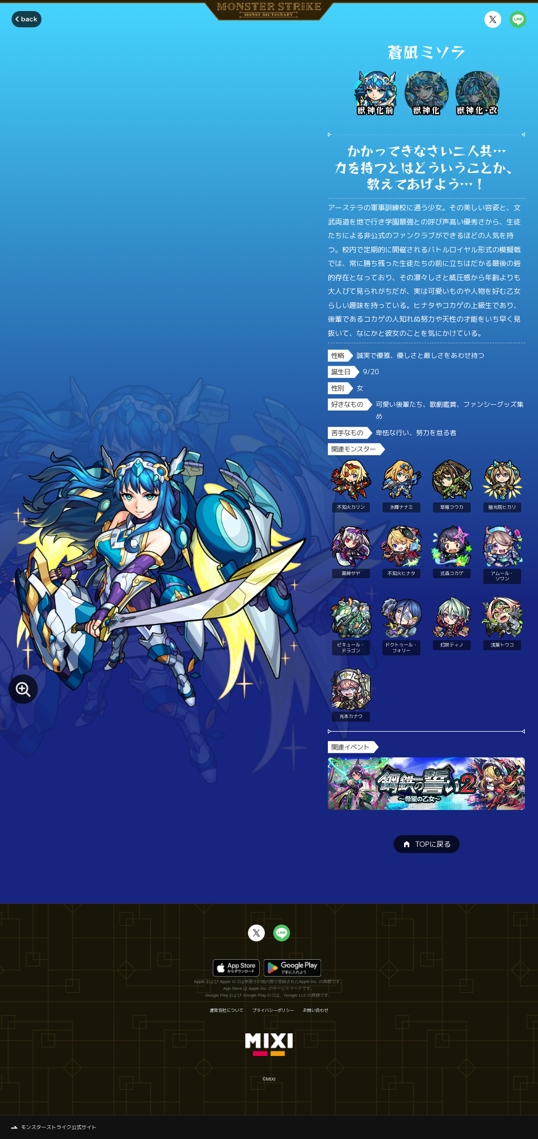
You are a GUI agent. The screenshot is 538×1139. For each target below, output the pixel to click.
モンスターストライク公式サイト (59, 1127)
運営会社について (226, 1010)
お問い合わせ (315, 1010)
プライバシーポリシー (273, 1010)
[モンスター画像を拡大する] (23, 689)
